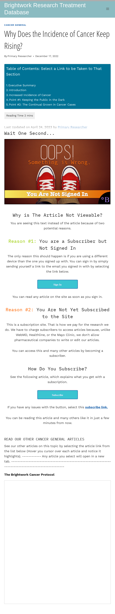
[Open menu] (107, 8)
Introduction (17, 90)
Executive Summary (22, 85)
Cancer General (15, 25)
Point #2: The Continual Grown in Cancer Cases (42, 104)
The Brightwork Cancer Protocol (29, 474)
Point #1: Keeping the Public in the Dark (37, 99)
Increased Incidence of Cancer (30, 95)
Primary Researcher (20, 56)
